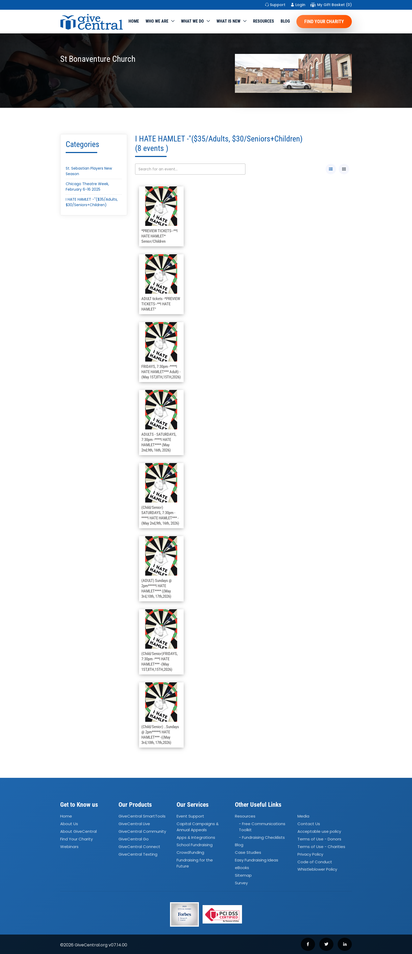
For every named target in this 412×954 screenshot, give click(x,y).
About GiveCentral (78, 831)
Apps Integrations (196, 837)
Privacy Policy (310, 854)
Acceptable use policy (319, 831)
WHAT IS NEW (228, 21)
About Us (69, 823)
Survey (241, 883)
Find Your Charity (324, 21)
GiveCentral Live (134, 823)
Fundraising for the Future (195, 863)
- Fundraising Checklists (262, 837)
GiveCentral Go (134, 839)
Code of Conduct (314, 862)
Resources (263, 21)
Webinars (69, 846)
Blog (285, 21)
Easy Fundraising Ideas (256, 860)
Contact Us (308, 823)
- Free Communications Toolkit (262, 827)
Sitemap (243, 875)
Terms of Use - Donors (319, 839)
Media (303, 816)
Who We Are (157, 21)
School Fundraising (195, 845)
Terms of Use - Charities (321, 846)
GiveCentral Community (142, 831)
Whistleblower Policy (317, 869)
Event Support (190, 816)
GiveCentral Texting (138, 854)
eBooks (242, 867)
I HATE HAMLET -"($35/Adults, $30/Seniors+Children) (92, 202)
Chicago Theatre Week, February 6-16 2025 (87, 186)
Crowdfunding (190, 852)
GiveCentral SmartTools (142, 816)
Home (133, 21)
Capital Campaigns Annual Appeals (198, 827)
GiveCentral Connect (139, 846)
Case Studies (248, 852)
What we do (192, 21)
